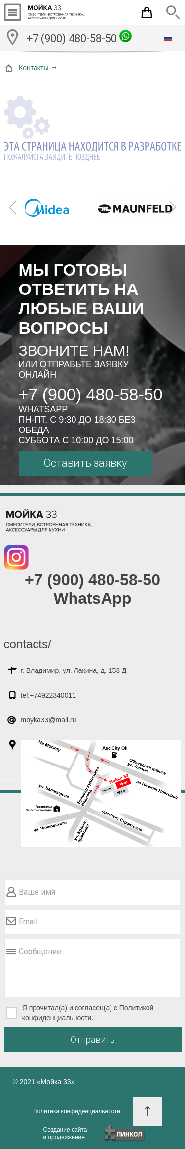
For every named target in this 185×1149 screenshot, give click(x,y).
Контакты (33, 68)
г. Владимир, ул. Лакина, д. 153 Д (74, 670)
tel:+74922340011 (48, 695)
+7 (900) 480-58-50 (79, 37)
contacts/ (27, 644)
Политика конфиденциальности (76, 1111)
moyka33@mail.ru (48, 720)
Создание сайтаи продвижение (65, 1133)
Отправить (93, 1039)
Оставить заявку (85, 463)
